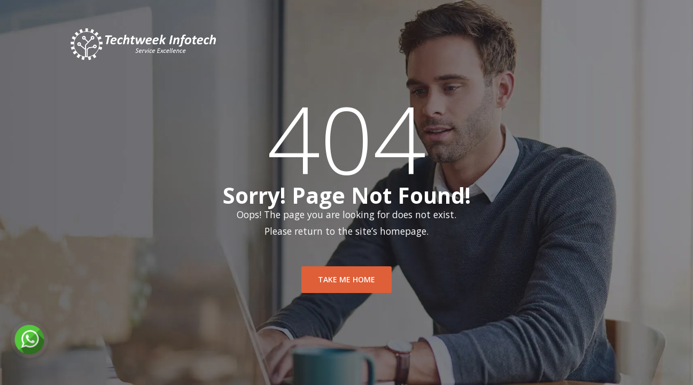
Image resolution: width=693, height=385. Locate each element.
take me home (346, 282)
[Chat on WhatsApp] (29, 339)
